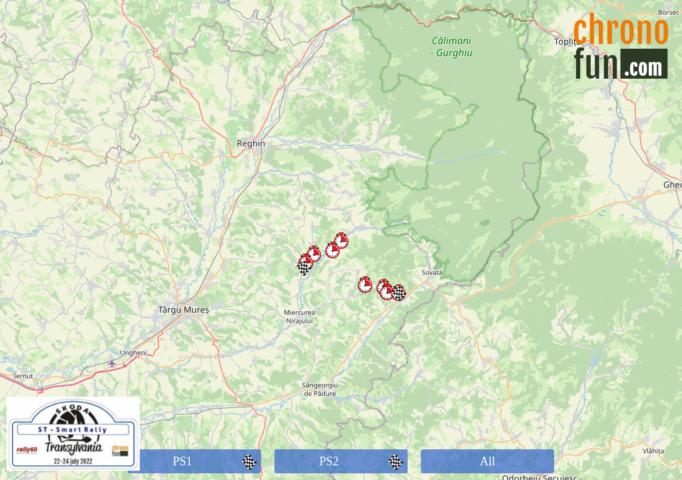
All (487, 461)
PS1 (216, 461)
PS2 (363, 461)
